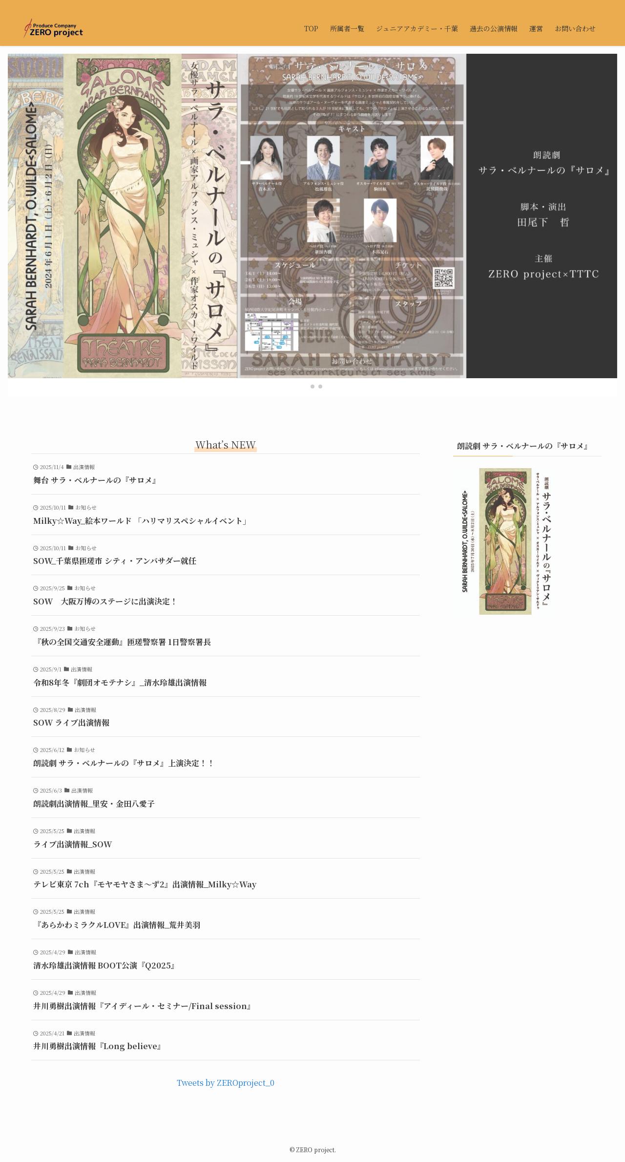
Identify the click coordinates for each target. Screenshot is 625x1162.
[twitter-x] (569, 5)
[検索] (595, 5)
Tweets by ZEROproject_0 (225, 1082)
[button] (305, 386)
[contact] (582, 5)
